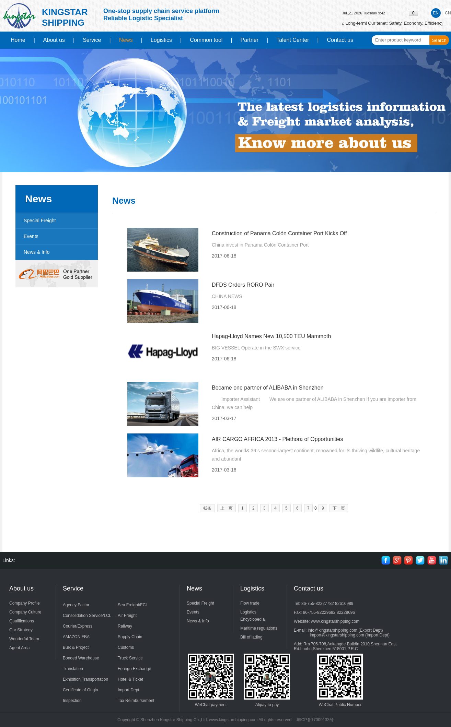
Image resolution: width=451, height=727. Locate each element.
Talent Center (292, 40)
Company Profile (24, 603)
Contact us (340, 40)
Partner (249, 40)
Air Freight (127, 615)
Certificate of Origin (80, 690)
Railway (125, 626)
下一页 (339, 508)
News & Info (36, 252)
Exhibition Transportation (85, 679)
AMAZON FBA (76, 636)
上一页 (226, 508)
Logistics (161, 40)
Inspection (72, 700)
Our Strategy (21, 630)
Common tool (206, 40)
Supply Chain (130, 636)
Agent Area (19, 647)
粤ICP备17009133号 (315, 719)
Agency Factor (76, 605)
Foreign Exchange (134, 668)
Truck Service (130, 658)
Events (31, 236)
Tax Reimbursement (136, 700)
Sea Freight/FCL (133, 605)
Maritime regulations (258, 628)
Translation (73, 668)
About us (54, 40)
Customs (126, 647)
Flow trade (249, 603)
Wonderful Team (24, 638)
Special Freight (40, 220)
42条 (207, 508)
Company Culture (25, 612)
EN (436, 13)
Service (92, 40)
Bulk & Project (76, 647)
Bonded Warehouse (81, 658)
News (126, 40)
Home (18, 40)
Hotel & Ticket (130, 679)
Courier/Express (77, 626)
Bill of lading (251, 637)
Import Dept (128, 690)
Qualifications (21, 621)
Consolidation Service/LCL (87, 615)
